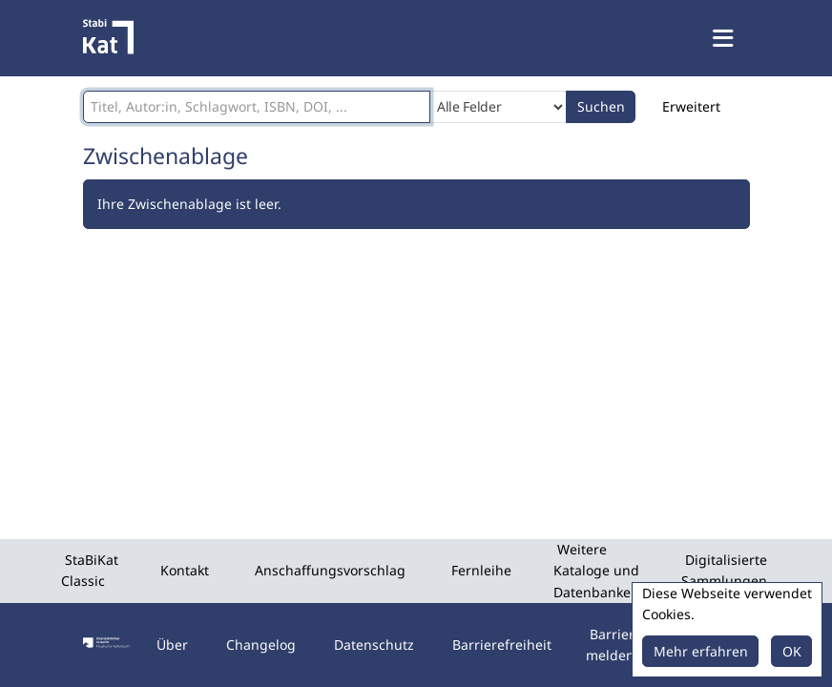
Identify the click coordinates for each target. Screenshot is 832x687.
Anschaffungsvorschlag (330, 570)
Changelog (261, 644)
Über (172, 644)
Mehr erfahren (701, 651)
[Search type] (498, 107)
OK (791, 651)
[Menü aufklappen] (725, 38)
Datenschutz (374, 644)
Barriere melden (614, 644)
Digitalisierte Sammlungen (724, 570)
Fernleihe (481, 570)
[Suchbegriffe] (256, 107)
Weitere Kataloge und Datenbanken (596, 570)
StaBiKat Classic (89, 570)
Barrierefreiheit (501, 644)
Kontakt (184, 570)
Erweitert (691, 106)
